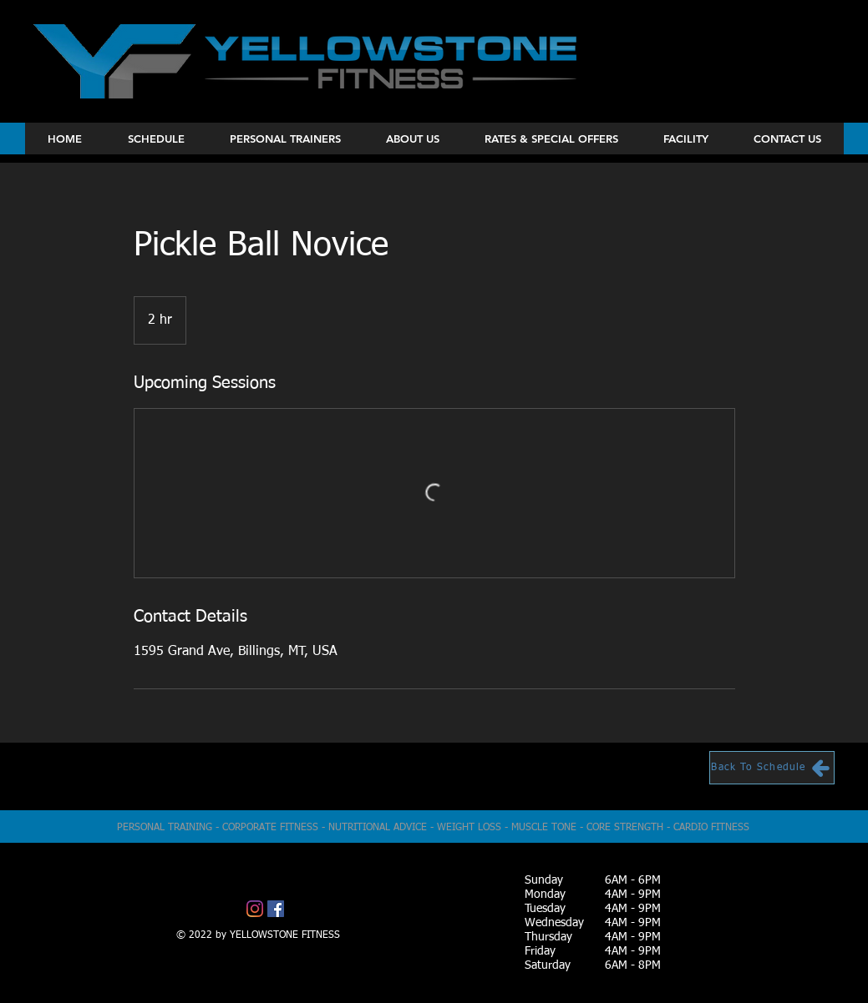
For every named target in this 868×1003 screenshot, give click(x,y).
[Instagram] (254, 908)
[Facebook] (275, 908)
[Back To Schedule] (772, 767)
